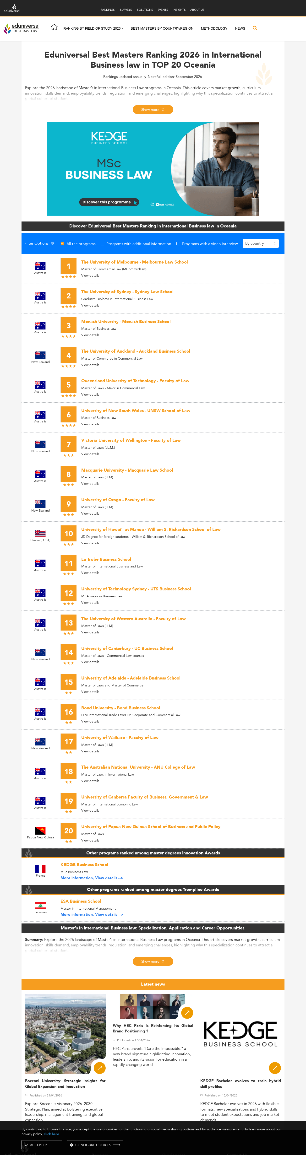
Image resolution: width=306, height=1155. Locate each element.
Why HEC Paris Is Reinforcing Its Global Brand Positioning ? (153, 1028)
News (240, 28)
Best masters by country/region (162, 28)
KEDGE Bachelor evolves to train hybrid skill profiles (240, 1084)
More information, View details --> (91, 878)
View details (90, 275)
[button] (122, 28)
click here (51, 1134)
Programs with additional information (138, 244)
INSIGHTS (179, 9)
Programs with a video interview (210, 244)
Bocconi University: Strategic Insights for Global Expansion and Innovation (65, 1084)
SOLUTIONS (145, 9)
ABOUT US (197, 9)
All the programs (81, 244)
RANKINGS (107, 9)
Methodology (214, 28)
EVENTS (163, 9)
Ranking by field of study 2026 (92, 28)
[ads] (153, 169)
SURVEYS (126, 9)
